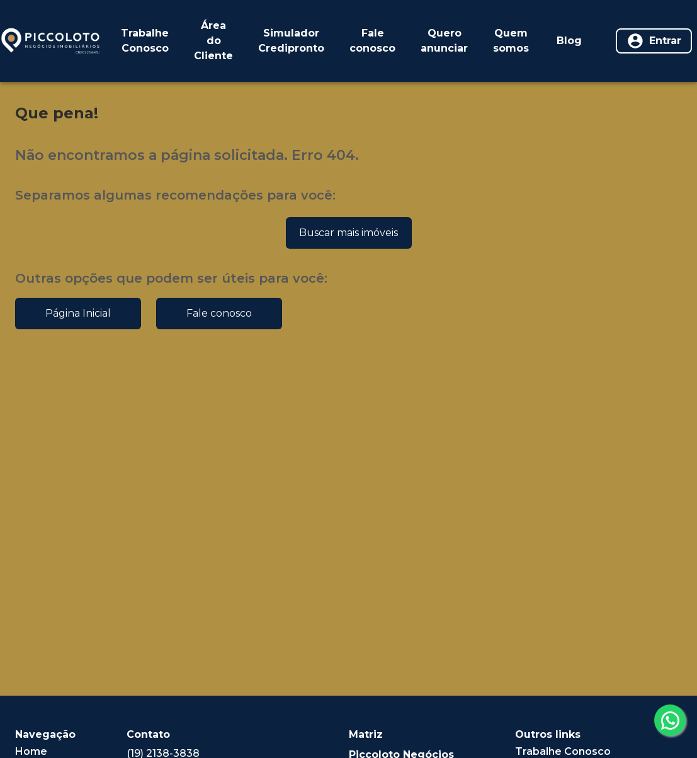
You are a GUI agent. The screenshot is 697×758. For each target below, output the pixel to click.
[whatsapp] (670, 720)
